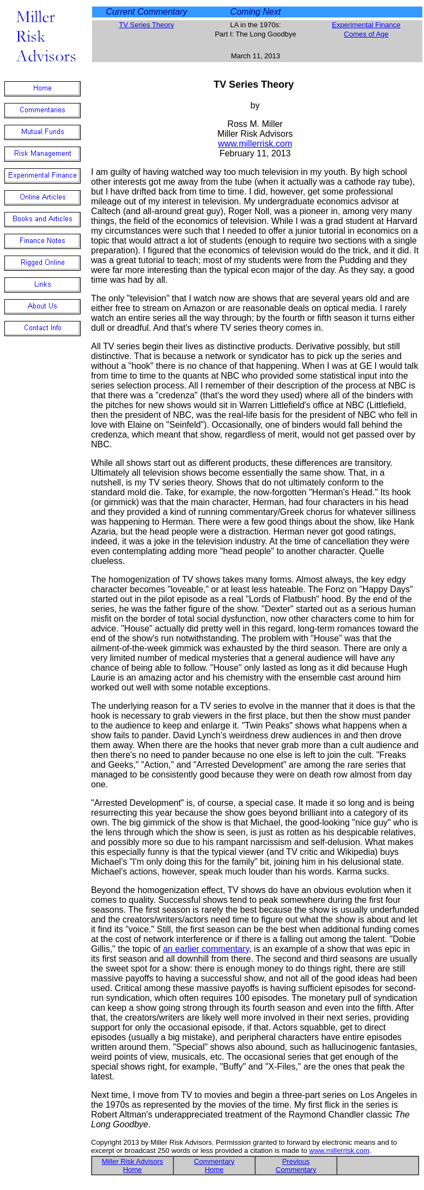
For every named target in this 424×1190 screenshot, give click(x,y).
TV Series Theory (146, 25)
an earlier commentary (206, 949)
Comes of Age (366, 34)
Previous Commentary (296, 1165)
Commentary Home (214, 1165)
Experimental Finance (366, 25)
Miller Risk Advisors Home (132, 1165)
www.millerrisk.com (255, 143)
